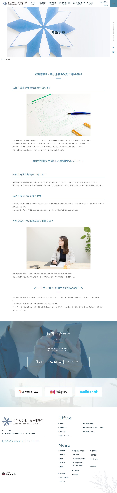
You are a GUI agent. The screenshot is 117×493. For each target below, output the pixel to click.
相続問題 (62, 451)
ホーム (33, 3)
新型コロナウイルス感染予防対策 (93, 428)
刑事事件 (94, 455)
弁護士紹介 (63, 432)
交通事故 (62, 473)
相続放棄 (62, 463)
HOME (2, 59)
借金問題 (94, 451)
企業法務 (75, 474)
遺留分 (62, 459)
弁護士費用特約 (64, 477)
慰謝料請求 (76, 455)
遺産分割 (62, 455)
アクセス (90, 3)
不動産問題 (94, 459)
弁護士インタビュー (65, 436)
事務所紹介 (63, 428)
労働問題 (76, 471)
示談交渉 (62, 481)
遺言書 (62, 467)
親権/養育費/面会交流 (79, 459)
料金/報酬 (94, 466)
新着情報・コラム (89, 432)
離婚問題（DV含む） (79, 451)
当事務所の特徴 (88, 424)
